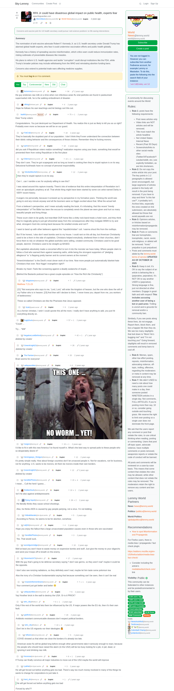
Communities (38, 3)
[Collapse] (17, 91)
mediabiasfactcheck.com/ (143, 569)
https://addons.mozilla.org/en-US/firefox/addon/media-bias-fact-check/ (141, 554)
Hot (17, 84)
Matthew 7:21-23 (25, 284)
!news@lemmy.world (143, 506)
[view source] (50, 22)
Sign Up (154, 3)
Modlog (147, 615)
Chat (63, 84)
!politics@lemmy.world (146, 511)
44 (35, 23)
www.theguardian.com (42, 16)
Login (146, 3)
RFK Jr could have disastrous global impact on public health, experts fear (75, 13)
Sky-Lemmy (22, 3)
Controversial (35, 84)
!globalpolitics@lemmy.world (141, 520)
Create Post (51, 3)
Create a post (142, 48)
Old (53, 84)
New (47, 84)
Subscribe (142, 42)
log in (32, 76)
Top (24, 84)
